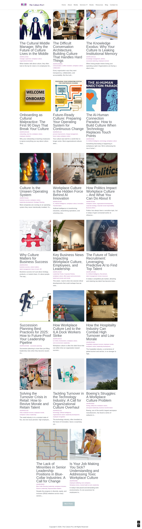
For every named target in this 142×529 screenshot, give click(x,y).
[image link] (24, 5)
